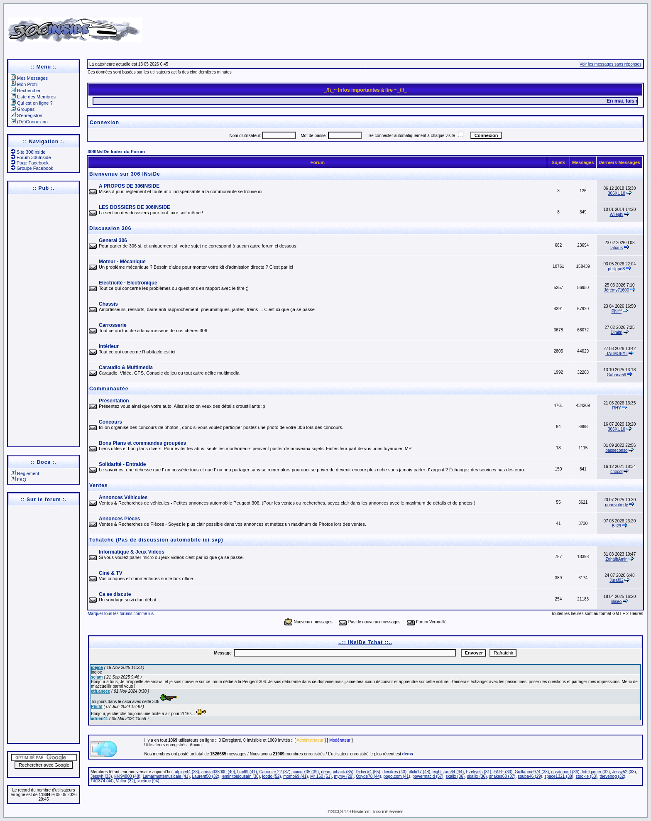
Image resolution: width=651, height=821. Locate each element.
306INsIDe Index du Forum (116, 151)
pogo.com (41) (396, 776)
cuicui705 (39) (306, 772)
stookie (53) (586, 776)
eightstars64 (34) (448, 772)
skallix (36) (477, 776)
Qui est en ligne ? (32, 102)
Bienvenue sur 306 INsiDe (124, 174)
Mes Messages (29, 78)
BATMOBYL (616, 353)
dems (407, 754)
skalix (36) (455, 776)
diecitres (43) (394, 772)
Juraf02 (616, 580)
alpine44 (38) (187, 772)
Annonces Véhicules (123, 497)
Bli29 (616, 526)
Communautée (108, 389)
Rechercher (26, 90)
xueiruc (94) (148, 781)
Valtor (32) (125, 781)
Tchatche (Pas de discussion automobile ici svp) (156, 540)
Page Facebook (30, 162)
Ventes (98, 485)
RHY (616, 408)
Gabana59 (617, 375)
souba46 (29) (530, 776)
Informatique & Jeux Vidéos (131, 552)
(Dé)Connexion (29, 121)
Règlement (25, 473)
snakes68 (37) (502, 776)
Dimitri (616, 332)
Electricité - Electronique (128, 283)
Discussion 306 (110, 228)
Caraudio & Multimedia (126, 367)
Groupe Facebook (32, 168)
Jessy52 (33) (624, 772)
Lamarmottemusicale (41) (166, 776)
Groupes (22, 109)
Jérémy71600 (616, 290)
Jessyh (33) (101, 776)
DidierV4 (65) (368, 772)
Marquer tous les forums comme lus (121, 613)
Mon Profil (24, 84)
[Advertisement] (424, 27)
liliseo (616, 601)
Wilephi (617, 214)
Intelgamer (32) (596, 772)
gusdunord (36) (565, 772)
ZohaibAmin (616, 559)
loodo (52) (271, 776)
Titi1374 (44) (102, 781)
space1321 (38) (558, 776)
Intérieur (109, 346)
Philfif (617, 311)
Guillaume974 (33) (532, 772)
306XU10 (616, 193)
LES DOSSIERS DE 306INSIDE (134, 207)
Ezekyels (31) (479, 772)
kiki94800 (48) (127, 776)
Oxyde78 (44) (368, 776)
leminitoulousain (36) (241, 776)
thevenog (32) (612, 776)
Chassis (108, 304)
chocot (616, 471)
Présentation (114, 401)
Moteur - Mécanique (122, 262)
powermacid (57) (427, 776)
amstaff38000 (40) (218, 772)
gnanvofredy (616, 504)
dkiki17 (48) (420, 772)
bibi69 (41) (247, 772)
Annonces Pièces (119, 519)
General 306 (113, 240)
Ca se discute (115, 594)
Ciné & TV (110, 573)
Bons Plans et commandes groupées (142, 443)
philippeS (616, 269)
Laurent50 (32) (206, 776)
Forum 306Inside (31, 157)
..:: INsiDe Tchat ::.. (365, 642)
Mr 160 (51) (321, 776)
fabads (616, 247)
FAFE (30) (503, 772)
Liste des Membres (33, 96)
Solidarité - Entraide (122, 464)
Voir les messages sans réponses (610, 64)
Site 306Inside (28, 151)
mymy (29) (343, 776)
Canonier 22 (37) (274, 772)
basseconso (616, 450)
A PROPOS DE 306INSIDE (129, 186)
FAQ (18, 479)
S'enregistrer (27, 115)
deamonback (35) (337, 772)
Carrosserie (113, 325)
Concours (110, 422)
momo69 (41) (295, 776)
